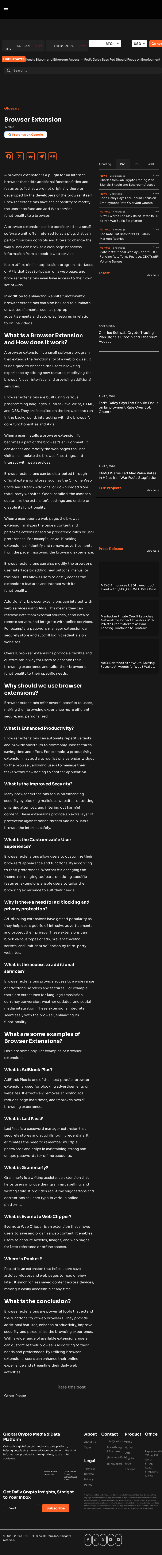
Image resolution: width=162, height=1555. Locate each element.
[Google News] (54, 157)
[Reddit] (32, 157)
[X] (21, 157)
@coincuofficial (117, 1457)
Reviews (130, 1469)
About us (90, 1442)
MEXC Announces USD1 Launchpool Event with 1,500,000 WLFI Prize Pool (128, 587)
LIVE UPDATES (13, 59)
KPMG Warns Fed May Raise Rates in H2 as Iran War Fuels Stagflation (129, 218)
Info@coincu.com (118, 1441)
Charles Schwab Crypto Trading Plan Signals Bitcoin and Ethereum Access (61, 59)
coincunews (114, 1463)
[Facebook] (10, 157)
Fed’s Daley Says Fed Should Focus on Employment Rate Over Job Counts (128, 200)
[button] (5, 9)
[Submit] (9, 70)
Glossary (12, 108)
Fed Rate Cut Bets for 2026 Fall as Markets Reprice (125, 236)
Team (87, 1447)
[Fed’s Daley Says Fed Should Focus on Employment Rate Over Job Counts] (129, 390)
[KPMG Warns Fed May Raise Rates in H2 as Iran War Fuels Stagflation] (129, 460)
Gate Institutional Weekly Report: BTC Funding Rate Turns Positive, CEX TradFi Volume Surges (129, 256)
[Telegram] (43, 157)
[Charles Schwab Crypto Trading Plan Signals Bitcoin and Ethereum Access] (129, 320)
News (128, 1442)
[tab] (123, 164)
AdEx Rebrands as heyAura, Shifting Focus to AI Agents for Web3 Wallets (128, 665)
